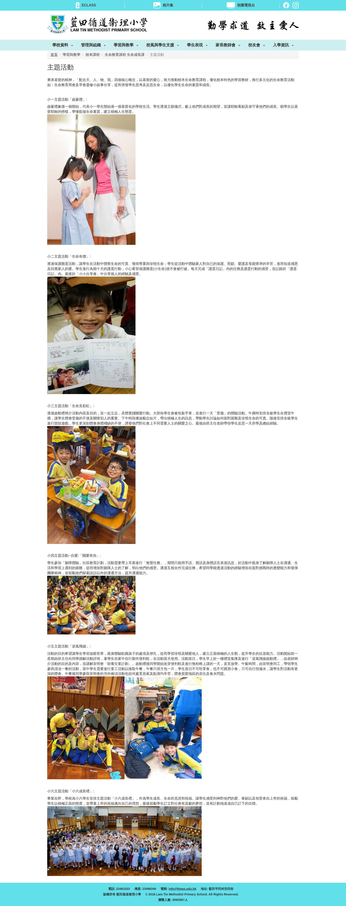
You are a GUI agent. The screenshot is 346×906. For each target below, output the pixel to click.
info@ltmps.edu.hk (182, 889)
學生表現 (195, 46)
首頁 (54, 55)
